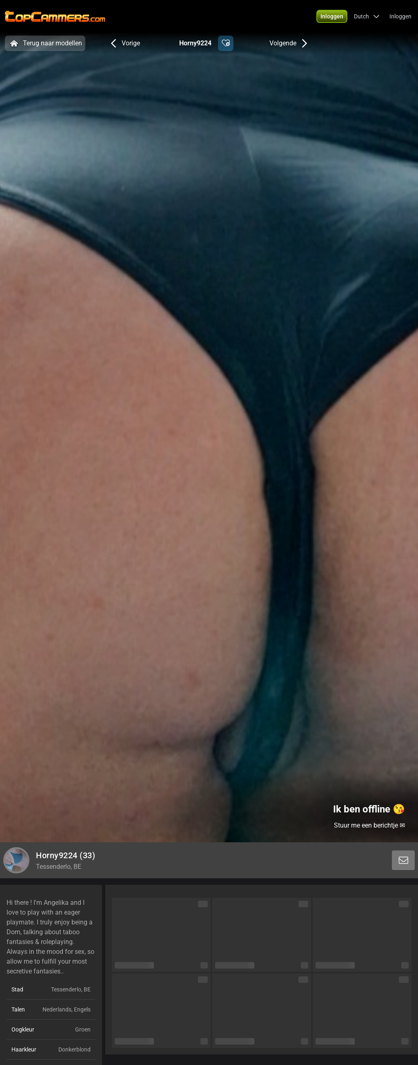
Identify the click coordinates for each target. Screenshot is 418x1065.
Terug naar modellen (45, 43)
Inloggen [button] (400, 16)
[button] (331, 16)
